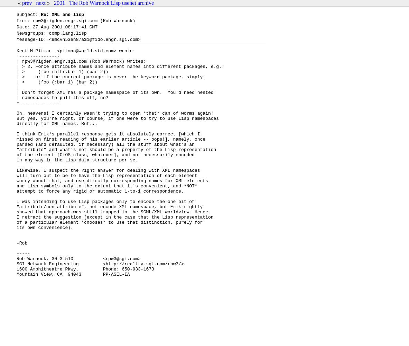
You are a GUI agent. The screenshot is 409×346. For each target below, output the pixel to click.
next (41, 3)
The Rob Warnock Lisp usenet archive (111, 3)
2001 (59, 3)
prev (27, 3)
